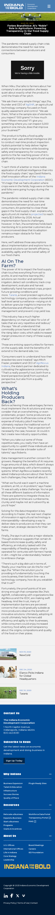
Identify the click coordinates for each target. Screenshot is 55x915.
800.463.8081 (11, 733)
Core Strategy (10, 856)
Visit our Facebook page (11, 895)
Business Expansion (13, 783)
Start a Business (11, 821)
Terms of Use (23, 903)
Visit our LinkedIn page (6, 895)
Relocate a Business (13, 814)
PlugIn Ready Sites (37, 783)
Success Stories (11, 794)
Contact (34, 903)
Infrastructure (10, 791)
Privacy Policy (10, 903)
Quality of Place (11, 798)
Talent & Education (13, 787)
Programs (8, 825)
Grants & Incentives (13, 829)
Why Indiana (12, 774)
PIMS (32, 821)
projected (37, 214)
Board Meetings (36, 845)
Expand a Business (12, 818)
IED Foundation (36, 852)
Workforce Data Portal (39, 814)
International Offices (13, 849)
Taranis (13, 295)
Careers (32, 849)
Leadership (9, 860)
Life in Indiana (10, 852)
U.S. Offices (9, 845)
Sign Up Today (14, 760)
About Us (10, 835)
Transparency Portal (40, 818)
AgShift (30, 104)
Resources (11, 804)
